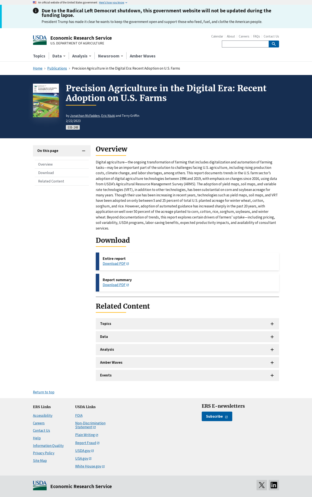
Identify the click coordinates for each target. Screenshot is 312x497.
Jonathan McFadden (85, 115)
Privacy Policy (43, 453)
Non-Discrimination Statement (90, 425)
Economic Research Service (81, 38)
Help (37, 438)
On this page (47, 150)
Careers (244, 36)
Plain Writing (85, 434)
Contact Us (271, 36)
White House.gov (88, 466)
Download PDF (114, 263)
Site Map (40, 460)
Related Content (51, 181)
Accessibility (42, 415)
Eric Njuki (108, 115)
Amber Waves (143, 56)
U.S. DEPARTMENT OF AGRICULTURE (77, 43)
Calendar (217, 36)
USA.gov (81, 458)
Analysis (107, 349)
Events (106, 375)
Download (46, 172)
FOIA (79, 415)
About (231, 36)
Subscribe (214, 416)
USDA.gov (83, 450)
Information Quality (48, 445)
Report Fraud (85, 442)
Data (104, 336)
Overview (45, 164)
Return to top (43, 392)
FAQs (256, 36)
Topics (39, 56)
